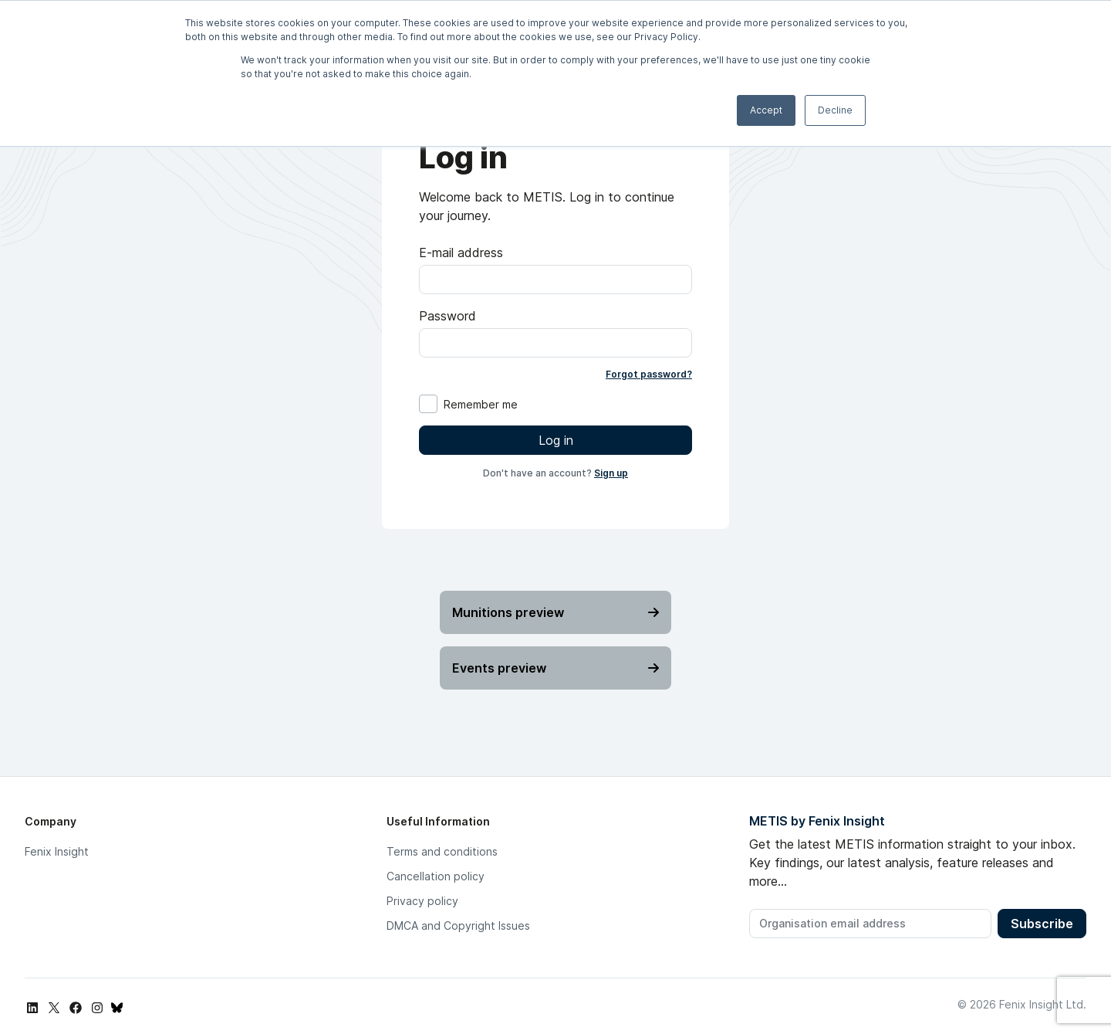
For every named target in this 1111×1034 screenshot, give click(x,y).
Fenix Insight (57, 851)
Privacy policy (422, 900)
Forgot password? (649, 374)
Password (447, 316)
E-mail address (461, 252)
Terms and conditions (442, 851)
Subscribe (1042, 923)
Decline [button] (835, 110)
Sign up (611, 473)
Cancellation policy (436, 876)
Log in (556, 440)
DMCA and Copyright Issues (458, 925)
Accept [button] (766, 110)
